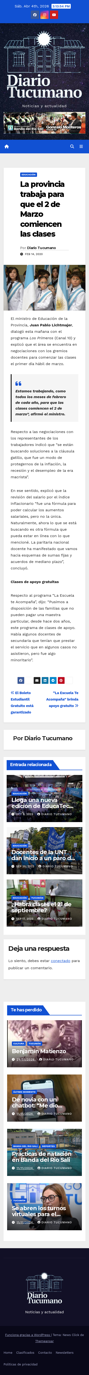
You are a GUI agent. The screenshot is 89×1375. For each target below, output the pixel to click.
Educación (29, 174)
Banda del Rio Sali (25, 1146)
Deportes (48, 1146)
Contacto (45, 1352)
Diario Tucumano (41, 248)
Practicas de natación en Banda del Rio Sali (41, 1156)
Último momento (24, 1092)
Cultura (18, 1043)
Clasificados (25, 1352)
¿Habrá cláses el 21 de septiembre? (41, 907)
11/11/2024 (25, 1113)
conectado (60, 960)
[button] (72, 146)
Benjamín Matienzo (39, 1051)
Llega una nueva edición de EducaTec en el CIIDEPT (40, 805)
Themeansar (44, 1341)
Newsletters (65, 1352)
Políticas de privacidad (20, 1364)
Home (8, 1352)
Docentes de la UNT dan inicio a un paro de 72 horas (42, 858)
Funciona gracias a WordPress (28, 1335)
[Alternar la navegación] (81, 146)
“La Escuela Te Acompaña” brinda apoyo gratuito (62, 699)
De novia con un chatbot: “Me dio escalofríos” (35, 1105)
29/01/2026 (26, 1059)
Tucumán (37, 897)
